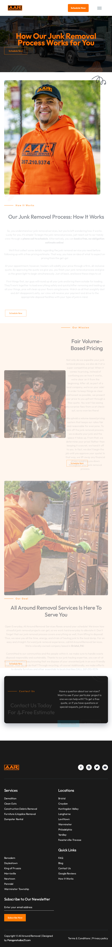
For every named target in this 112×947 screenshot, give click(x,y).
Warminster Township (16, 889)
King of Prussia (12, 868)
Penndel (8, 883)
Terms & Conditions (79, 938)
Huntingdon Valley (68, 808)
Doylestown (11, 863)
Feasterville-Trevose (69, 840)
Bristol (62, 798)
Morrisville (10, 873)
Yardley (62, 834)
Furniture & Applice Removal (20, 814)
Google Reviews (67, 873)
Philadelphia (65, 829)
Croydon (63, 803)
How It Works (66, 878)
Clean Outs (10, 803)
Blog (60, 863)
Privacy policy (100, 938)
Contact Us (64, 868)
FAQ (60, 858)
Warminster (65, 824)
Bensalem (9, 858)
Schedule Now (78, 7)
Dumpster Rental (13, 819)
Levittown (64, 819)
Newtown (9, 878)
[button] (98, 8)
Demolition (10, 798)
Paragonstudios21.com (19, 940)
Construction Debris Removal (20, 808)
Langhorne (64, 814)
